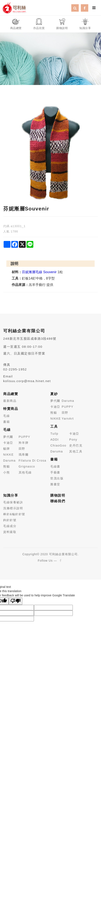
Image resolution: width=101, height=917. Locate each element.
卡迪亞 (8, 442)
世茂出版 (56, 478)
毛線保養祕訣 (13, 502)
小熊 (6, 472)
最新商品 (9, 400)
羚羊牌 (24, 442)
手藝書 (55, 472)
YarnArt (68, 418)
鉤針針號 (9, 520)
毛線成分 (9, 526)
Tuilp (54, 433)
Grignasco (27, 466)
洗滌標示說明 (13, 508)
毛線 (6, 415)
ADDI (54, 439)
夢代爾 (8, 436)
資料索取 (9, 532)
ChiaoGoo (58, 445)
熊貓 (6, 466)
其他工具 (75, 451)
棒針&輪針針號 (14, 514)
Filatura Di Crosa (32, 460)
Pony (73, 439)
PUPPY (24, 436)
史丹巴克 (75, 445)
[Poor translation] (15, 601)
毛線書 (55, 466)
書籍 (6, 421)
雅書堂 (55, 484)
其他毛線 (25, 472)
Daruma (9, 460)
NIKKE (8, 454)
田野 (22, 448)
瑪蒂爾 (24, 454)
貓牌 (6, 448)
